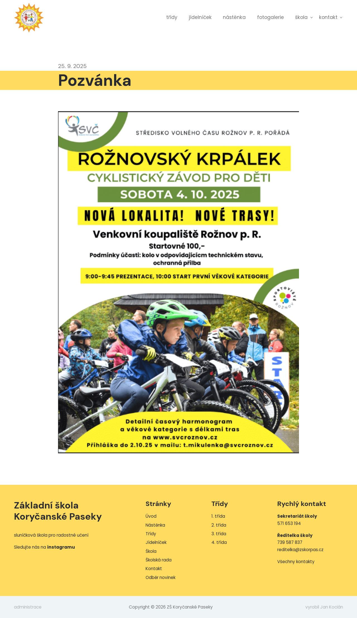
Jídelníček (200, 17)
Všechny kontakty (296, 562)
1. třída (218, 516)
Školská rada (159, 560)
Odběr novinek (160, 577)
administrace (28, 607)
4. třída (219, 542)
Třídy (171, 17)
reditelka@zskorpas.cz (300, 550)
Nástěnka (234, 17)
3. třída (218, 534)
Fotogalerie (270, 17)
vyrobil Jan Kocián (324, 607)
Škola (301, 17)
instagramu (61, 547)
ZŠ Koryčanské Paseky (29, 18)
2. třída (218, 525)
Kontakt (328, 17)
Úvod (151, 516)
